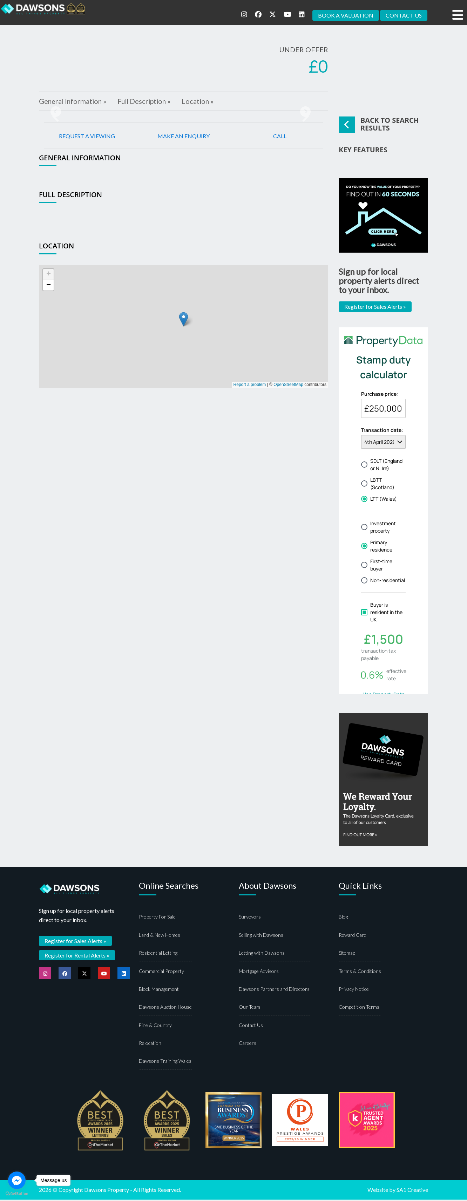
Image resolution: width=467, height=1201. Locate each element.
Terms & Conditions (360, 972)
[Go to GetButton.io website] (17, 1194)
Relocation (150, 1044)
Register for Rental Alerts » (77, 956)
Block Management (159, 990)
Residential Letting (158, 954)
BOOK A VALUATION (345, 15)
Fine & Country (155, 1026)
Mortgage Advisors (259, 972)
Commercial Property (161, 972)
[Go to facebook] (17, 1180)
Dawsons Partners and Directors (274, 990)
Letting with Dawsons (262, 954)
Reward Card (352, 936)
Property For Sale (157, 918)
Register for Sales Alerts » (375, 307)
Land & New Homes (159, 936)
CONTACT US (404, 15)
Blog (343, 918)
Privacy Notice (354, 990)
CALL (279, 136)
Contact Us (251, 1026)
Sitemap (347, 954)
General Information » (73, 102)
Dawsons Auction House (165, 1009)
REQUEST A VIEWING (87, 136)
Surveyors (250, 918)
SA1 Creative (412, 1191)
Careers (247, 1044)
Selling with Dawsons (261, 936)
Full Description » (147, 102)
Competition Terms (359, 1009)
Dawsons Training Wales (165, 1063)
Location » (202, 102)
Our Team (249, 1009)
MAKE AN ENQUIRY (183, 136)
